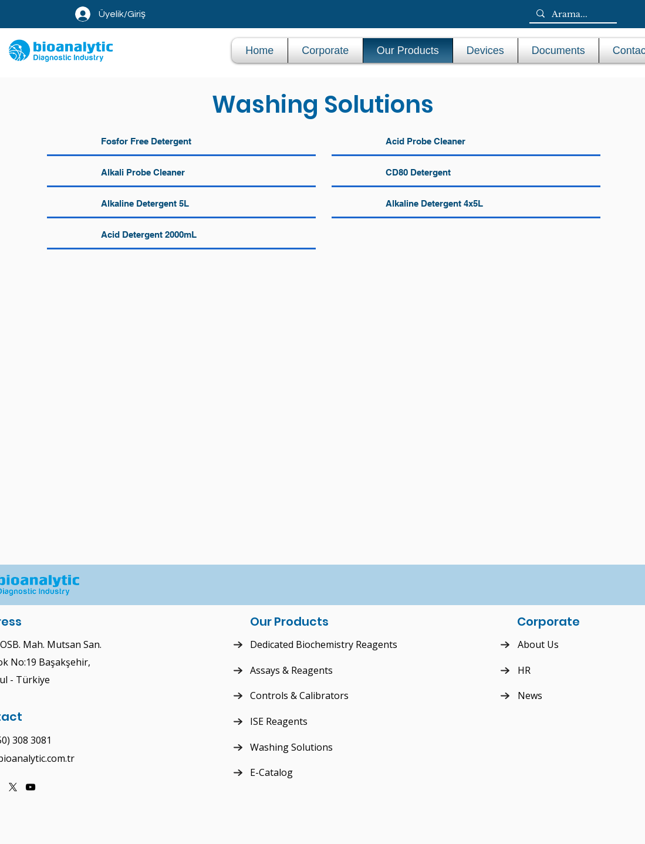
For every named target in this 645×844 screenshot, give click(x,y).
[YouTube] (30, 787)
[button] (485, 50)
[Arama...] (572, 14)
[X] (13, 787)
